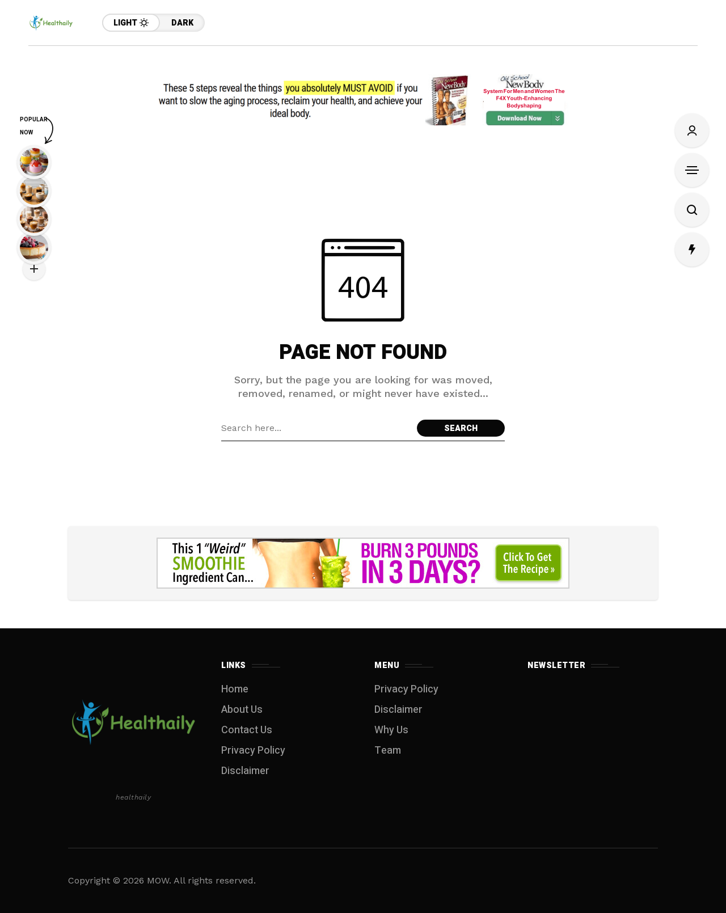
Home (234, 689)
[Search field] (316, 428)
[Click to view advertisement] (363, 99)
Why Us (391, 730)
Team (387, 750)
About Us (242, 709)
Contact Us (246, 730)
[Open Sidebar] (692, 170)
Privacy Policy (253, 750)
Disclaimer (245, 771)
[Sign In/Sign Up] (692, 130)
